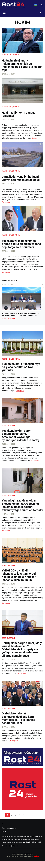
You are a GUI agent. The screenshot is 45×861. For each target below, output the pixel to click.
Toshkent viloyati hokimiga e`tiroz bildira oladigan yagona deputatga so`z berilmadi (21, 244)
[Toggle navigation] (4, 13)
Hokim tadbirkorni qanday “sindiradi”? (18, 114)
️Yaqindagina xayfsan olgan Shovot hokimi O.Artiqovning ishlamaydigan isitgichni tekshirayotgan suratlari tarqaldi (22, 505)
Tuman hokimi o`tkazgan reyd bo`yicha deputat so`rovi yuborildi (21, 367)
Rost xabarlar (8, 319)
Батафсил (35, 138)
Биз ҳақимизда (9, 828)
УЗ (36, 5)
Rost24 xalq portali (11, 55)
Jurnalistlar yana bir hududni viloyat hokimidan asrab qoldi (21, 178)
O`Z (42, 5)
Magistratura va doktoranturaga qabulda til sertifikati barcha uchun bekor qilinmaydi (20, 314)
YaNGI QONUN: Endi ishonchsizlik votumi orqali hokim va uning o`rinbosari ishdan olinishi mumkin (19, 575)
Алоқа (4, 831)
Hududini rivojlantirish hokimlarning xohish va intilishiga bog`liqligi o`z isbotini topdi (22, 65)
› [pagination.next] (23, 815)
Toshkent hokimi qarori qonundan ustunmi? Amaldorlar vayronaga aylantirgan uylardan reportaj (20, 435)
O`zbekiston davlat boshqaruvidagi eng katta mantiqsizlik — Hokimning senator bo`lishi (18, 718)
